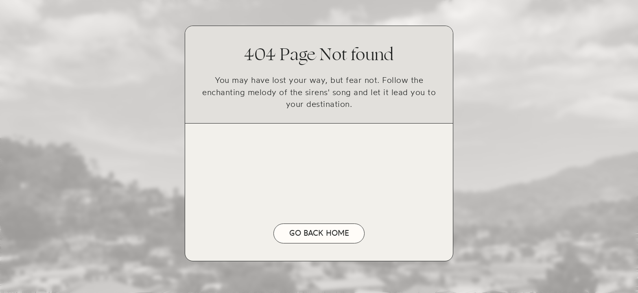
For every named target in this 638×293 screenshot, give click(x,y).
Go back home (319, 233)
